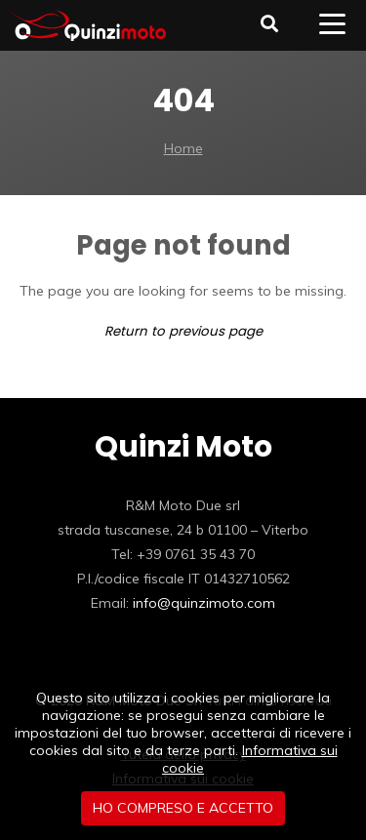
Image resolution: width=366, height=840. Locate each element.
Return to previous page (183, 331)
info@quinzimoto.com (204, 603)
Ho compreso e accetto (183, 808)
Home (183, 148)
